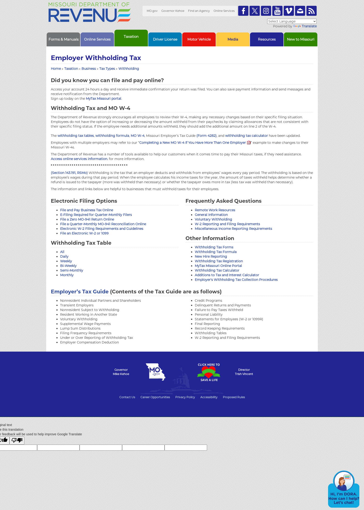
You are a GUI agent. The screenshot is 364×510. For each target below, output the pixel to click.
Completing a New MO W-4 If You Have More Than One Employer (195, 143)
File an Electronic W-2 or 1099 (84, 233)
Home (56, 69)
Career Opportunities (155, 397)
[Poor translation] (17, 440)
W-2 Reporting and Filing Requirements (227, 224)
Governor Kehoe (172, 11)
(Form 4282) (206, 136)
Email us (300, 11)
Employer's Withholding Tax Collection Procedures (236, 280)
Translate (305, 26)
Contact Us (127, 397)
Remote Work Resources (215, 210)
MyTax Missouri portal (103, 98)
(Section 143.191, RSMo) (69, 173)
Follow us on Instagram (266, 11)
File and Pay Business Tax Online (86, 210)
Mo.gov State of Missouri (155, 372)
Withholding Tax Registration (219, 261)
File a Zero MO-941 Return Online (87, 219)
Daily (64, 256)
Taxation (71, 69)
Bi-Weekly (68, 266)
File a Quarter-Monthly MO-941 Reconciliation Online (103, 224)
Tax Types (107, 69)
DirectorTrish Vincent (244, 372)
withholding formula (112, 136)
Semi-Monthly (71, 270)
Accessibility (209, 397)
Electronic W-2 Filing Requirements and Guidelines (101, 229)
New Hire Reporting (211, 256)
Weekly (66, 261)
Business (89, 69)
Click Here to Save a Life (208, 372)
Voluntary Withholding (213, 219)
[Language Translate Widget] (292, 21)
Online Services (224, 11)
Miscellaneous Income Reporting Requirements (233, 229)
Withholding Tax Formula (216, 252)
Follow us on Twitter (255, 11)
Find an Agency (199, 11)
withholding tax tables (76, 136)
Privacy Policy (185, 397)
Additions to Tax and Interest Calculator (227, 275)
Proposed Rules (234, 397)
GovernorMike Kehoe (121, 372)
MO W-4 (137, 136)
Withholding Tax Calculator (217, 270)
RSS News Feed (311, 11)
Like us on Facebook (243, 11)
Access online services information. (79, 159)
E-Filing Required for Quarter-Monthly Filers (96, 215)
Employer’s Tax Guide (80, 292)
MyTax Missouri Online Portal (218, 266)
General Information (211, 215)
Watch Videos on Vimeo (289, 11)
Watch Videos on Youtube (277, 11)
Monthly (67, 275)
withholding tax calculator (246, 136)
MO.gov (152, 11)
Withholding (128, 69)
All (62, 252)
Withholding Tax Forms (214, 247)
